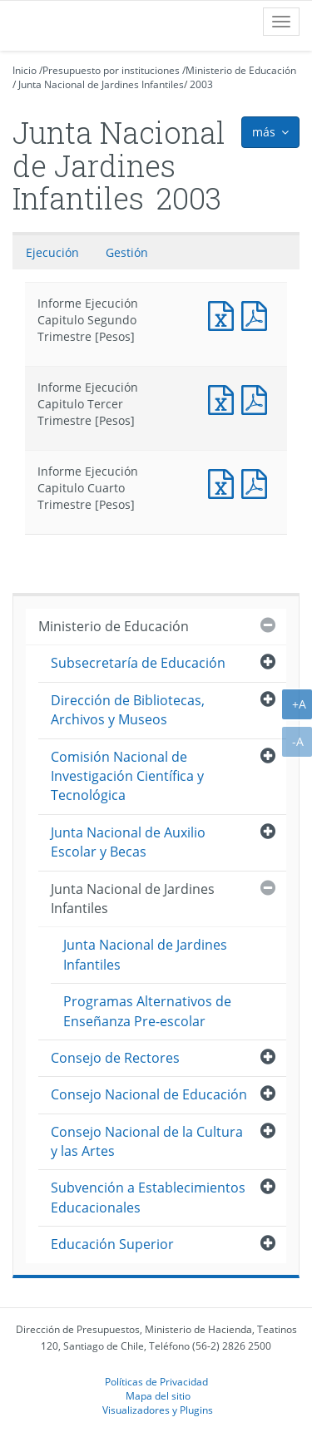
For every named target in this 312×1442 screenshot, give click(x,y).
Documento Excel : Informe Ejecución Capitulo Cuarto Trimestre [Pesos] (224, 482)
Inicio (24, 70)
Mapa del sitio (158, 1395)
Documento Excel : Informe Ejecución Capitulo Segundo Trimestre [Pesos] (224, 314)
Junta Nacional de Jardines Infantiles (101, 84)
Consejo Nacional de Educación (149, 1094)
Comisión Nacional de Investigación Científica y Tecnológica (127, 776)
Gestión (127, 252)
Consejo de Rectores (115, 1058)
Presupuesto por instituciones (111, 70)
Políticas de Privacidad (156, 1381)
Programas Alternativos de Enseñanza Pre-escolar (147, 1011)
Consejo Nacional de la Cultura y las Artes (147, 1141)
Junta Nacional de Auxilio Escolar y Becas (128, 842)
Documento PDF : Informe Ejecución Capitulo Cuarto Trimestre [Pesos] (258, 482)
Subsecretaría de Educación (138, 663)
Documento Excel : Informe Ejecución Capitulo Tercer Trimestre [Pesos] (224, 398)
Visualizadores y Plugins (157, 1409)
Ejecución (52, 252)
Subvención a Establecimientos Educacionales (148, 1197)
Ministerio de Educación (241, 70)
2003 (201, 84)
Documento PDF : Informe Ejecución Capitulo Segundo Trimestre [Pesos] (258, 314)
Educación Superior (112, 1244)
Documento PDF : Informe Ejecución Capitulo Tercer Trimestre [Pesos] (258, 398)
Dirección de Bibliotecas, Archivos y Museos (128, 709)
